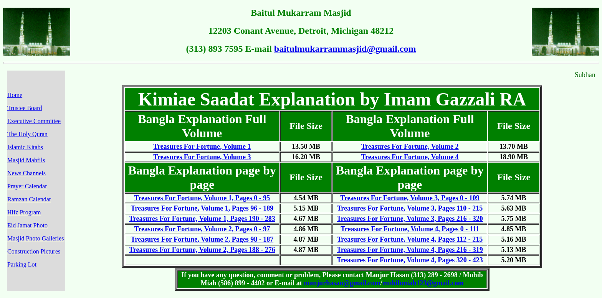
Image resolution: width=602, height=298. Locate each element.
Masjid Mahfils (26, 160)
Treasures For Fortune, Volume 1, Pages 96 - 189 (202, 208)
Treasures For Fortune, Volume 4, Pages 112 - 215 (410, 239)
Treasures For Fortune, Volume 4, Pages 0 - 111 (410, 229)
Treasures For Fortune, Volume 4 (409, 157)
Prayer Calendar (27, 186)
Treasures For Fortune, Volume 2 (409, 146)
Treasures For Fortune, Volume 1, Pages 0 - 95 (202, 198)
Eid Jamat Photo (27, 225)
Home (14, 95)
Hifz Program (24, 212)
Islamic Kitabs (25, 147)
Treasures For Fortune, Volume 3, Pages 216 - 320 (410, 218)
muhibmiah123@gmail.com (422, 283)
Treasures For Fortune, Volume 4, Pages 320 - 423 (410, 260)
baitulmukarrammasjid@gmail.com (345, 49)
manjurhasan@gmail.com (342, 283)
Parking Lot (21, 264)
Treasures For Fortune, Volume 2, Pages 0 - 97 (202, 229)
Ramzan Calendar (29, 199)
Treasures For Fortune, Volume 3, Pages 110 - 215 (410, 208)
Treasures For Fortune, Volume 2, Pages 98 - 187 (202, 239)
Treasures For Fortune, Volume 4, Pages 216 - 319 (410, 250)
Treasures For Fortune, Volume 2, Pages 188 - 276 (202, 250)
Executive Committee (34, 121)
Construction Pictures (33, 251)
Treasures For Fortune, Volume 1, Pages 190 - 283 (202, 218)
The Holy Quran (27, 134)
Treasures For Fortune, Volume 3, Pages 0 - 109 (410, 198)
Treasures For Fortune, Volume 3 (202, 157)
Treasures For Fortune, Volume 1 (202, 146)
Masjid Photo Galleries (35, 238)
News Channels (26, 173)
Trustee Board (24, 108)
